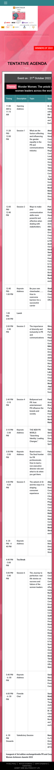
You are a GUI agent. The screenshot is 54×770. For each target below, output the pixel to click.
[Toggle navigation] (5, 2)
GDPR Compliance (41, 764)
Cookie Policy (27, 766)
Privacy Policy (11, 764)
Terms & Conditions (25, 764)
